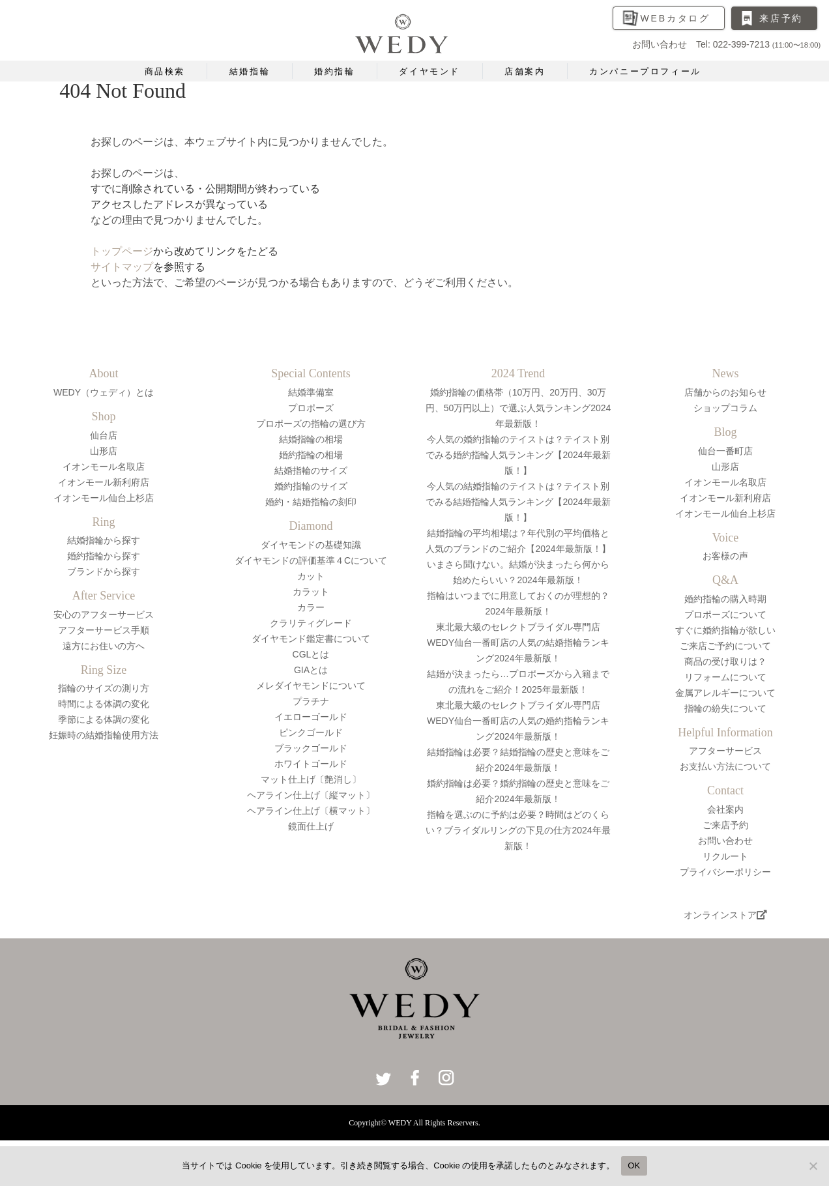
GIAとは (311, 670)
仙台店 (103, 435)
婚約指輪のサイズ (310, 486)
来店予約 (781, 18)
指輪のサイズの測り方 (103, 688)
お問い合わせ (725, 840)
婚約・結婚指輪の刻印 (310, 502)
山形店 (103, 451)
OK (634, 1165)
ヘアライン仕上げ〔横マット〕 (311, 810)
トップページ (122, 251)
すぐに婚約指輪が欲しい (725, 630)
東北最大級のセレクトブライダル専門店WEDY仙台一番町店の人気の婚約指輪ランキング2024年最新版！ (518, 721)
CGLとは (311, 654)
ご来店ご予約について (725, 646)
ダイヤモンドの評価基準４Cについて (311, 560)
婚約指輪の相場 (311, 455)
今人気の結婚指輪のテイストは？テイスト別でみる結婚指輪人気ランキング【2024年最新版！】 (518, 502)
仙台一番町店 (725, 451)
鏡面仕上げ (311, 826)
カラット (311, 591)
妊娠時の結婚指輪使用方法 (103, 735)
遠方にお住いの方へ (104, 646)
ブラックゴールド (310, 748)
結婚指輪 (249, 71)
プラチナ (311, 701)
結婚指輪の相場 (311, 439)
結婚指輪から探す (103, 540)
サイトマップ (122, 266)
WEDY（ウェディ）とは (103, 392)
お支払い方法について (725, 766)
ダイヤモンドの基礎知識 (311, 545)
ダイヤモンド (429, 71)
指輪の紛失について (725, 708)
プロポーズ (311, 408)
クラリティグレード (311, 623)
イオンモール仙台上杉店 (103, 498)
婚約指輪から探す (103, 556)
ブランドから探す (103, 571)
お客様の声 (725, 556)
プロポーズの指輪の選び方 (311, 423)
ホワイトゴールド (310, 764)
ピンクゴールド (311, 732)
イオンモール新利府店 (103, 482)
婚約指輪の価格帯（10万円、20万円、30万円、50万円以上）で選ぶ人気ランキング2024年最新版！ (518, 408)
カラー (311, 607)
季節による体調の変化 (103, 719)
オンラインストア (725, 915)
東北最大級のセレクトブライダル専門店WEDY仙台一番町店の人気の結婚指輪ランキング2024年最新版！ (518, 642)
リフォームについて (725, 677)
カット (311, 576)
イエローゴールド (310, 717)
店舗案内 (524, 71)
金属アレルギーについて (725, 692)
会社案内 (725, 809)
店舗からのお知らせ (725, 392)
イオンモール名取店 (104, 466)
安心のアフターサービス (103, 614)
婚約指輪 (334, 71)
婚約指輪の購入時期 (725, 599)
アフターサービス (725, 750)
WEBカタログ (676, 18)
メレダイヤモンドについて (311, 685)
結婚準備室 (311, 392)
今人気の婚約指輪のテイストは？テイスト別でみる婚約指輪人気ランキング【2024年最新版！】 (518, 455)
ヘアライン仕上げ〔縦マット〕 (311, 795)
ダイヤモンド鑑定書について (311, 638)
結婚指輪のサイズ (310, 470)
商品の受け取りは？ (725, 661)
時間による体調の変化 (103, 704)
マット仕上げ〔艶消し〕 (311, 779)
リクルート (725, 856)
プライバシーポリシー (725, 872)
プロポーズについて (725, 614)
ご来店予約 (725, 825)
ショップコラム (725, 408)
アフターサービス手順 (103, 630)
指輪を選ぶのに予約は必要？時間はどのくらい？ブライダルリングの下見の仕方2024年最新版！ (518, 830)
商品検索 (165, 71)
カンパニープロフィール (645, 71)
